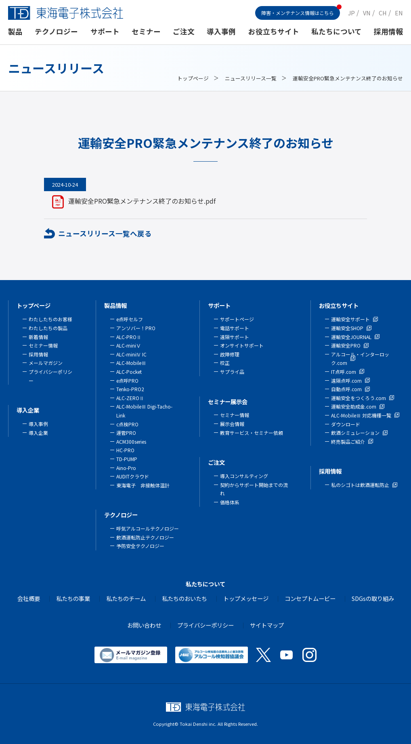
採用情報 (388, 31)
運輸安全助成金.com (353, 406)
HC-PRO (125, 450)
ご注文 (184, 31)
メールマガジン (46, 362)
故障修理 (229, 354)
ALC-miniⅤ (128, 345)
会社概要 (28, 598)
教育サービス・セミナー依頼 (251, 432)
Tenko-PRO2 (130, 389)
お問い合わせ (144, 625)
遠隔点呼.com (346, 380)
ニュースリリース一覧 (251, 78)
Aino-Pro (126, 467)
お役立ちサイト (273, 31)
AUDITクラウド (132, 476)
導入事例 (221, 31)
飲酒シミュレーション (355, 432)
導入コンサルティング (244, 475)
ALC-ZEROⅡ (130, 397)
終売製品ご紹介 (348, 441)
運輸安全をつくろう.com (358, 397)
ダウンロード (345, 424)
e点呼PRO (127, 380)
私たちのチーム (126, 598)
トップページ (193, 78)
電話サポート (234, 328)
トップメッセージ (245, 598)
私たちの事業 (73, 598)
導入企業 (28, 410)
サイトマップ (267, 625)
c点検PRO (127, 424)
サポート (105, 31)
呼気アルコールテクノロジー (147, 528)
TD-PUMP (126, 458)
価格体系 (229, 502)
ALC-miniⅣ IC (131, 354)
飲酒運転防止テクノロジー (145, 537)
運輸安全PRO (346, 345)
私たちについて (336, 31)
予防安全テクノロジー (140, 545)
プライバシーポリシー (205, 625)
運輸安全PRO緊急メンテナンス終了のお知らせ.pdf (142, 201)
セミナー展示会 (227, 401)
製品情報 (115, 305)
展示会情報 (232, 423)
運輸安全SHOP (347, 328)
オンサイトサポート (242, 345)
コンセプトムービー (310, 598)
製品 (15, 31)
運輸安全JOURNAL (351, 336)
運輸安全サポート (350, 319)
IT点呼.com (343, 371)
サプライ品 (232, 371)
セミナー (146, 31)
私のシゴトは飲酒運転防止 (360, 484)
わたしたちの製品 (48, 328)
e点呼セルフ (129, 319)
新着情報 (38, 336)
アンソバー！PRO (135, 328)
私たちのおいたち (184, 598)
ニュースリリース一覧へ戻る (105, 233)
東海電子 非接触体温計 (143, 485)
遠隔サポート (234, 336)
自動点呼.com (346, 389)
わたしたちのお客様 (50, 319)
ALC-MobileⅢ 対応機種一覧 (361, 415)
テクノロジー (56, 31)
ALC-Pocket (129, 371)
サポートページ (237, 319)
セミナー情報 (43, 345)
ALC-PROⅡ (128, 336)
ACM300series (131, 441)
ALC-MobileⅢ (131, 362)
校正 (225, 362)
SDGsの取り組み (373, 598)
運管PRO (126, 432)
